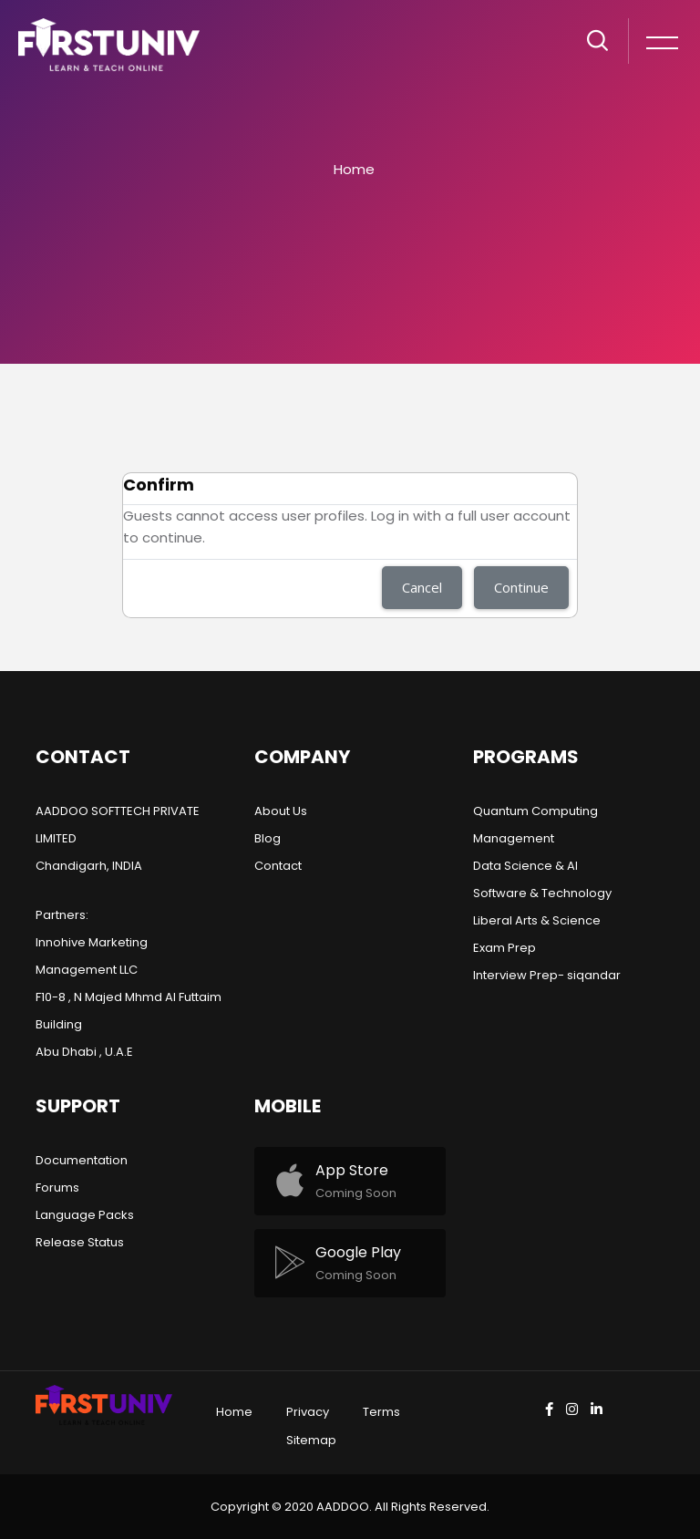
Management (513, 838)
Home (354, 169)
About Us (280, 811)
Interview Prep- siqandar (547, 975)
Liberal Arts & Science (537, 920)
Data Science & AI (525, 865)
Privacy (307, 1411)
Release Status (80, 1242)
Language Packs (85, 1215)
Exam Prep (504, 947)
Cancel (422, 587)
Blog (267, 838)
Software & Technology (542, 893)
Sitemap (311, 1440)
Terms (381, 1411)
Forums (57, 1187)
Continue (521, 587)
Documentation (82, 1160)
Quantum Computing (535, 811)
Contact (278, 865)
